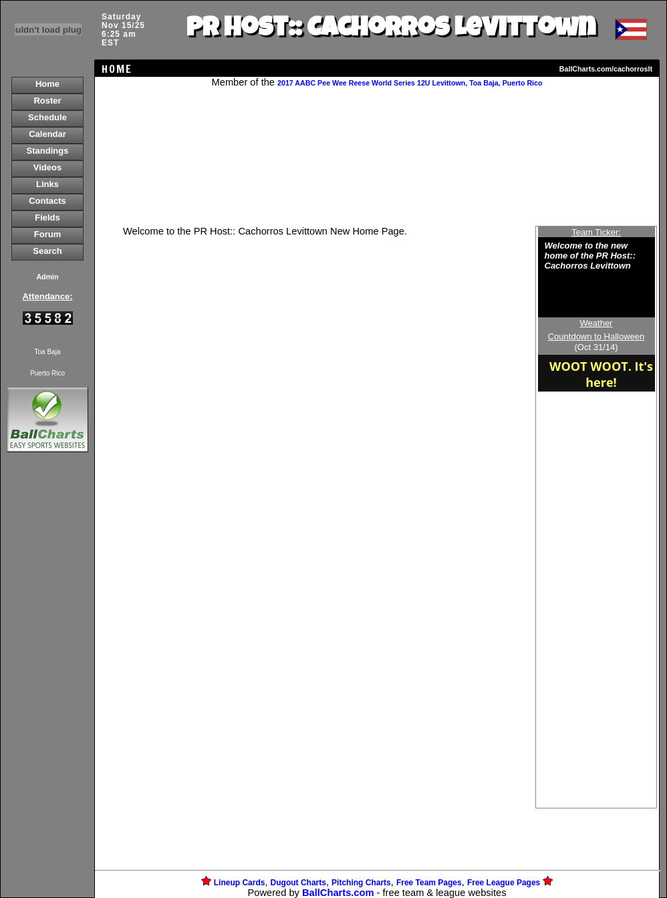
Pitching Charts (361, 882)
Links (47, 184)
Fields (47, 217)
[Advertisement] (47, 685)
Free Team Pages (429, 882)
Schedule (47, 117)
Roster (47, 101)
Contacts (47, 201)
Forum (47, 234)
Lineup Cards (239, 882)
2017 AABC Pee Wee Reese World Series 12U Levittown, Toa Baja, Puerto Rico (409, 83)
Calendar (47, 134)
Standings (48, 151)
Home (47, 84)
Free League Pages (503, 882)
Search (47, 251)
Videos (47, 167)
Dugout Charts (298, 882)
